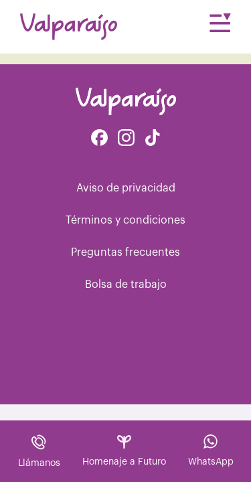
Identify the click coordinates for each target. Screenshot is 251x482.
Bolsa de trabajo (126, 284)
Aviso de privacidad (125, 188)
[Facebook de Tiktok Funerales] (153, 139)
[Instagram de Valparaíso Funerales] (126, 139)
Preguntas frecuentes (125, 252)
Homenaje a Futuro (124, 451)
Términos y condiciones (125, 220)
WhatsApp (211, 450)
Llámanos (39, 451)
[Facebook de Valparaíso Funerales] (99, 139)
